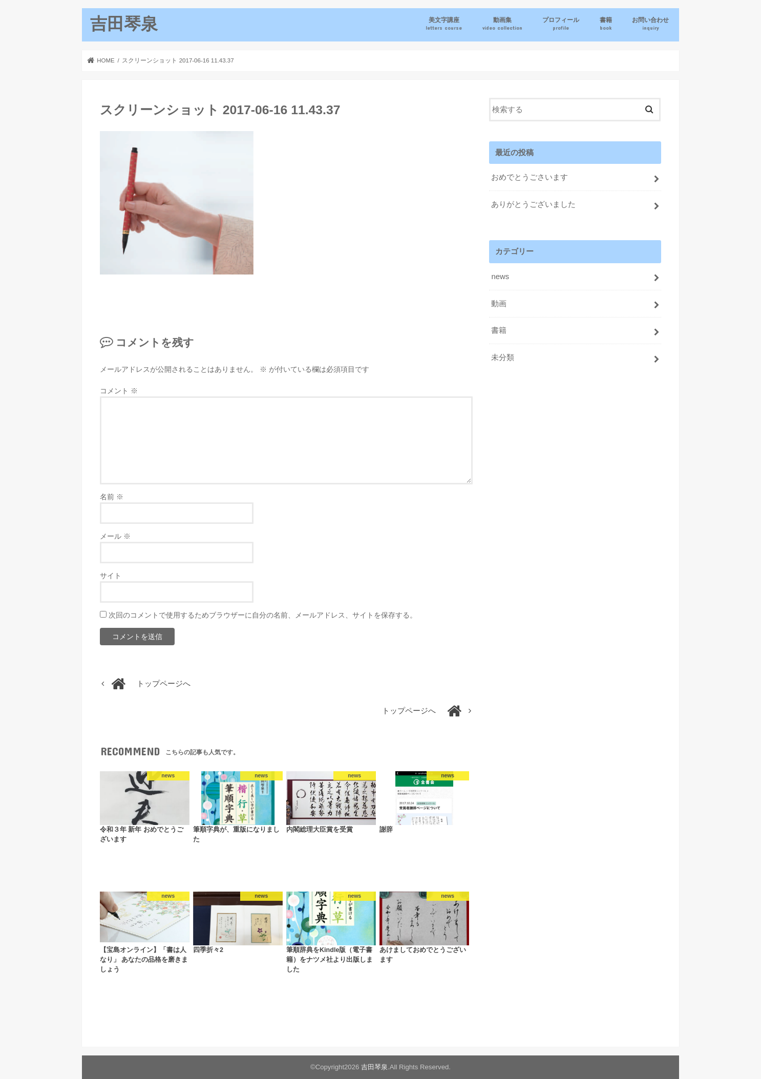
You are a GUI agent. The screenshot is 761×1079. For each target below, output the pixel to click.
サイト (110, 576)
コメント (119, 391)
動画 (498, 304)
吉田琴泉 (124, 23)
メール (115, 536)
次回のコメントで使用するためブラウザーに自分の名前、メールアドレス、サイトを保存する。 (263, 615)
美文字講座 (444, 23)
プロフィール (560, 23)
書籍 (606, 23)
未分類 (502, 357)
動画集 (502, 23)
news (500, 276)
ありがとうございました (533, 204)
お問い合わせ (650, 23)
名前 (111, 497)
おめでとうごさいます (529, 177)
